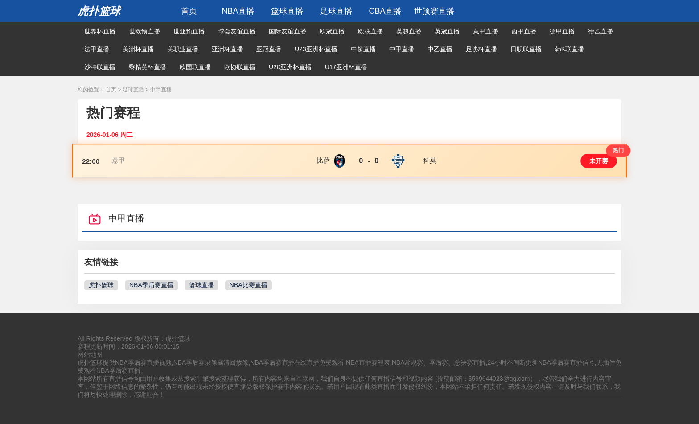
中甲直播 (401, 49)
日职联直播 (526, 49)
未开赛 (599, 161)
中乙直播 (440, 49)
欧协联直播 (239, 66)
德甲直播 (562, 31)
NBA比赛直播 (248, 284)
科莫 (430, 160)
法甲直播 (96, 49)
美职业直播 (182, 49)
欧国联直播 (195, 66)
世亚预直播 (189, 31)
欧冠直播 (332, 31)
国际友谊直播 (287, 31)
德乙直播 (600, 31)
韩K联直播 (569, 49)
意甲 (119, 160)
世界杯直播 (99, 31)
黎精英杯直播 (147, 66)
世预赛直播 (434, 11)
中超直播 (363, 49)
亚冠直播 (268, 49)
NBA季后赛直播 (151, 284)
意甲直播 (485, 31)
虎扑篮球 (99, 11)
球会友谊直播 (236, 31)
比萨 (323, 160)
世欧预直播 (144, 31)
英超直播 (408, 31)
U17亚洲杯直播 (346, 66)
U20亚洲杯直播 (290, 66)
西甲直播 (523, 31)
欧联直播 (370, 31)
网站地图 (90, 354)
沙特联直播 (99, 66)
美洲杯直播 (138, 49)
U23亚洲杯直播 (316, 49)
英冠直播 (447, 31)
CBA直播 (385, 11)
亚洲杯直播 (227, 49)
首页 (189, 11)
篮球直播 (287, 11)
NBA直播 (238, 11)
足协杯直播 (481, 49)
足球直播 (336, 11)
